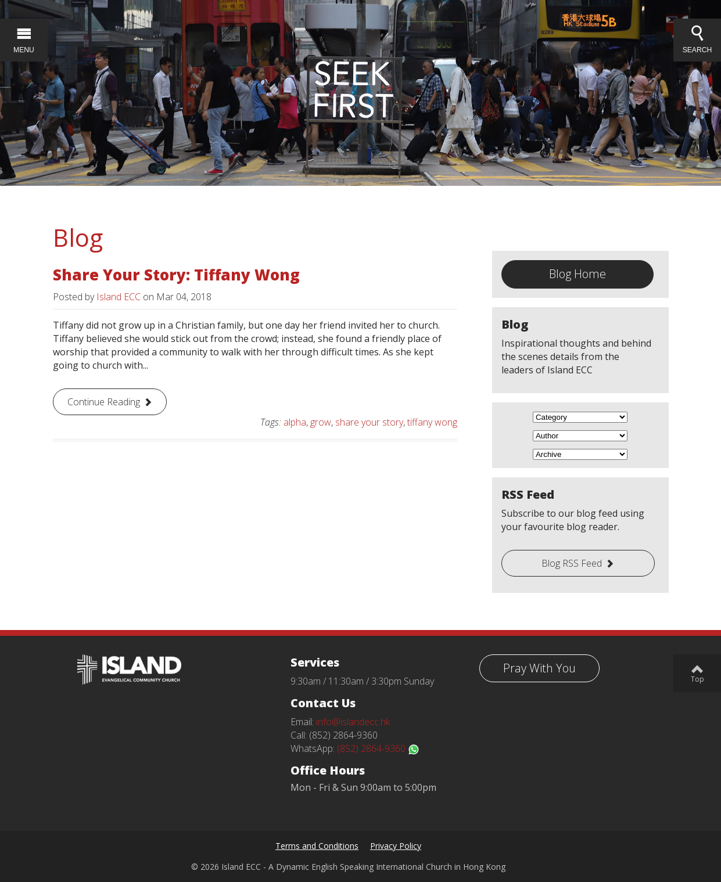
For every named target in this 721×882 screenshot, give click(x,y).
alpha (295, 422)
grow (320, 422)
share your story (369, 422)
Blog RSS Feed (571, 563)
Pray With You (539, 668)
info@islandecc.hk (353, 721)
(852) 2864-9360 (378, 748)
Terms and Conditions (316, 845)
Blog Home (577, 274)
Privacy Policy (395, 845)
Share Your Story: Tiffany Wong (176, 274)
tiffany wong (432, 422)
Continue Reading (103, 401)
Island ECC (118, 296)
